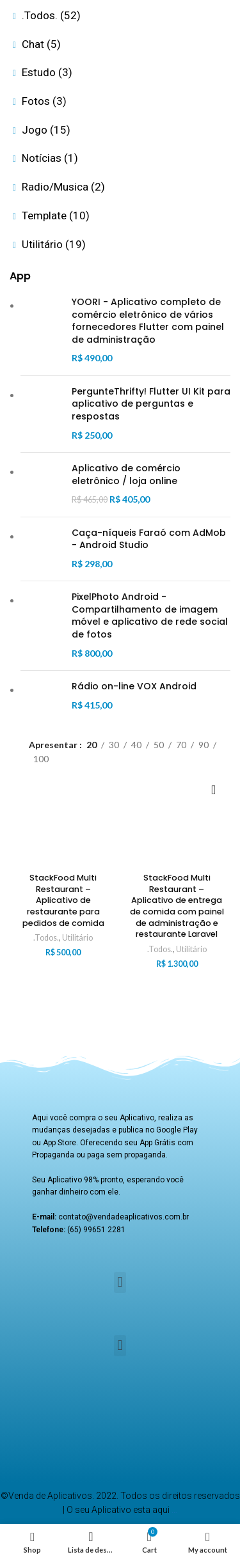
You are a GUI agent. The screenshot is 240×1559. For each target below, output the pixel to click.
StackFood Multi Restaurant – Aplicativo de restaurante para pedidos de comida (63, 900)
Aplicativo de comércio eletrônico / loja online (126, 474)
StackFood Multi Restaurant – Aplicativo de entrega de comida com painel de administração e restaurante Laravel (177, 905)
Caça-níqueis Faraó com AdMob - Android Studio (149, 539)
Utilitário (77, 938)
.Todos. (46, 938)
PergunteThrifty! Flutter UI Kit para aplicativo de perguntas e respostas (151, 404)
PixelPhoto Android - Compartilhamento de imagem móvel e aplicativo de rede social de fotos (150, 616)
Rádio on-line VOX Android (134, 686)
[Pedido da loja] (220, 789)
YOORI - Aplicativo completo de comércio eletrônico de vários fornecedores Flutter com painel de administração (148, 321)
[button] (120, 1282)
